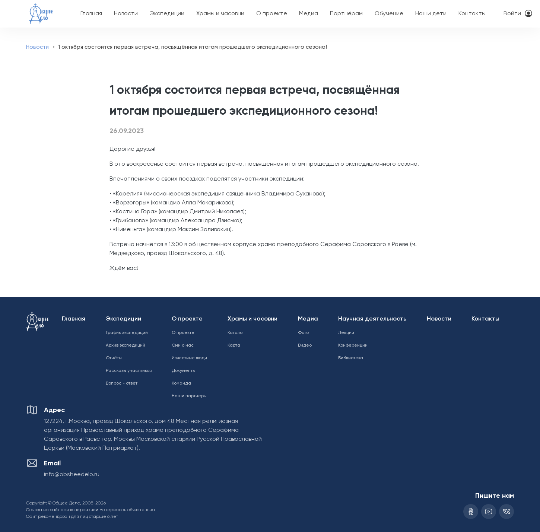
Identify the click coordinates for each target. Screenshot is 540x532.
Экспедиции (167, 14)
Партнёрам (346, 14)
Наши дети (431, 14)
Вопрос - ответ (121, 383)
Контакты (472, 14)
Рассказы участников (129, 371)
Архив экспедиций (125, 345)
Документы (184, 371)
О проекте (271, 14)
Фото (303, 333)
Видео (305, 345)
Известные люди (189, 358)
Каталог (236, 333)
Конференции (353, 345)
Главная (91, 14)
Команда (181, 383)
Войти (512, 14)
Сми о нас (183, 345)
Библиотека (350, 358)
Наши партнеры (189, 396)
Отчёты (114, 358)
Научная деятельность (372, 319)
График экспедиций (127, 333)
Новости (126, 14)
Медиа (308, 14)
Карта (234, 345)
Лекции (346, 333)
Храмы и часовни (220, 14)
